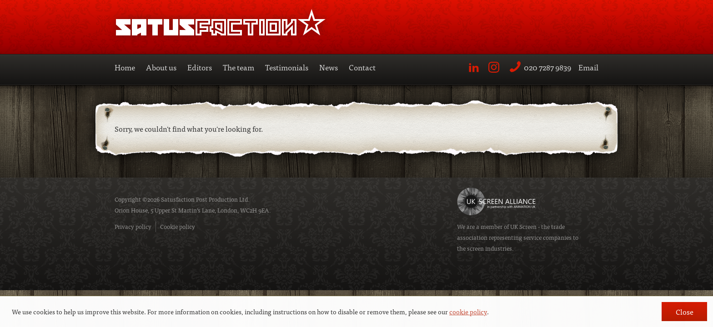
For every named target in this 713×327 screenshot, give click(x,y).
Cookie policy (177, 226)
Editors (199, 67)
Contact (362, 67)
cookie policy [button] (468, 311)
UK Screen (523, 226)
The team (238, 67)
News (328, 67)
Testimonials (286, 67)
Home (125, 67)
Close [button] (684, 311)
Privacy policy (133, 226)
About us (161, 67)
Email (588, 67)
